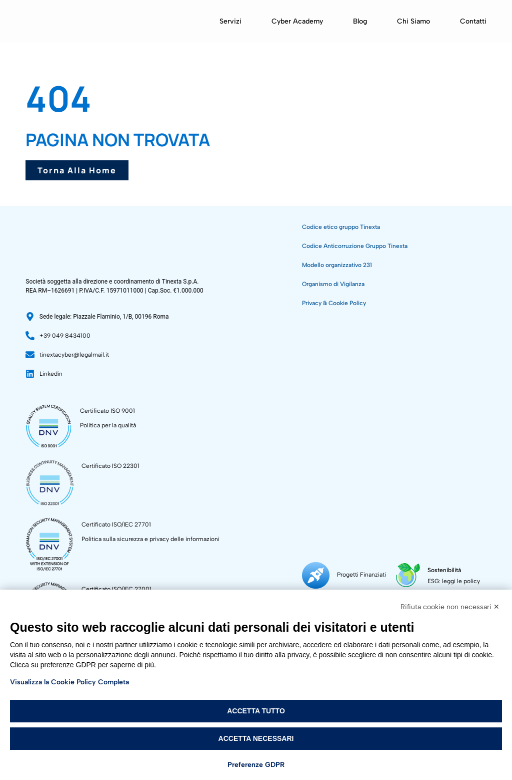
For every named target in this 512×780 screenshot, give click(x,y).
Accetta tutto (256, 711)
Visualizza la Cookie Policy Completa (69, 682)
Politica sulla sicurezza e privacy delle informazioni (151, 539)
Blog (360, 21)
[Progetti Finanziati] (316, 575)
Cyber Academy (297, 21)
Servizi (231, 21)
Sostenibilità (443, 570)
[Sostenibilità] (407, 575)
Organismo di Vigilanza (333, 284)
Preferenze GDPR (256, 764)
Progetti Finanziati (361, 574)
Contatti (473, 21)
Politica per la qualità (108, 425)
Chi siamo (413, 21)
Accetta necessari (256, 738)
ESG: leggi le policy (452, 581)
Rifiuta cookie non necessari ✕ (450, 607)
